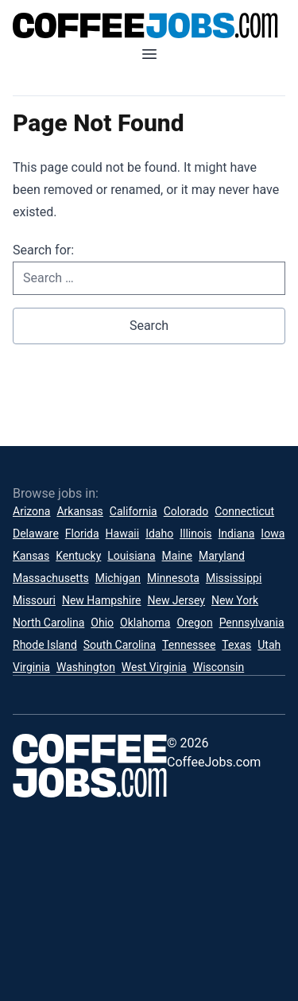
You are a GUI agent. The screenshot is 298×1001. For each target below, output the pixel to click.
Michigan (118, 578)
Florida (82, 533)
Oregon (194, 622)
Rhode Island (45, 644)
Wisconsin (218, 667)
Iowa (272, 533)
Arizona (31, 511)
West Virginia (154, 667)
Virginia (31, 667)
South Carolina (119, 644)
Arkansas (79, 511)
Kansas (31, 555)
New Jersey (175, 600)
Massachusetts (51, 578)
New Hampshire (101, 600)
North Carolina (48, 622)
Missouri (34, 600)
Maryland (222, 555)
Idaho (159, 533)
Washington (85, 667)
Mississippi (233, 578)
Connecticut (244, 511)
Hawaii (123, 533)
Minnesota (173, 578)
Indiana (237, 533)
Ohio (102, 622)
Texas (236, 644)
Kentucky (78, 555)
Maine (177, 555)
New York (234, 600)
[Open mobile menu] (149, 54)
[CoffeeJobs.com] (149, 25)
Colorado (186, 511)
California (133, 511)
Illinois (195, 533)
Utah (269, 644)
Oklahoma (145, 622)
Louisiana (131, 555)
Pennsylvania (251, 622)
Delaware (36, 533)
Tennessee (188, 644)
